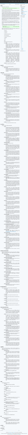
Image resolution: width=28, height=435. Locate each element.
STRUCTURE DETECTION (4, 307)
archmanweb (10, 432)
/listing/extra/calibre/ (23, 14)
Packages (12, 1)
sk (21, 43)
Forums (16, 1)
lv (21, 36)
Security (24, 1)
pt (21, 40)
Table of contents (23, 15)
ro (21, 41)
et (21, 25)
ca (21, 19)
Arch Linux (4, 1)
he (21, 29)
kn (21, 34)
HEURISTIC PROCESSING (4, 250)
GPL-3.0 (12, 433)
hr (21, 30)
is (21, 31)
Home (9, 1)
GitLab (21, 1)
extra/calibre (22, 8)
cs (21, 20)
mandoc (13, 432)
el (21, 22)
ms (21, 37)
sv (21, 45)
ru (21, 42)
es (21, 24)
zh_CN (22, 48)
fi (21, 27)
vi (21, 47)
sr (21, 44)
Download (25, 2)
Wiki (18, 1)
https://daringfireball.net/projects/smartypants (11, 231)
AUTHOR (2, 425)
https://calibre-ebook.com (24, 11)
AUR (26, 1)
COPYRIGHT (2, 428)
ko (21, 35)
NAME (1, 5)
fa (21, 26)
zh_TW (22, 49)
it (21, 32)
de (21, 21)
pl (21, 39)
